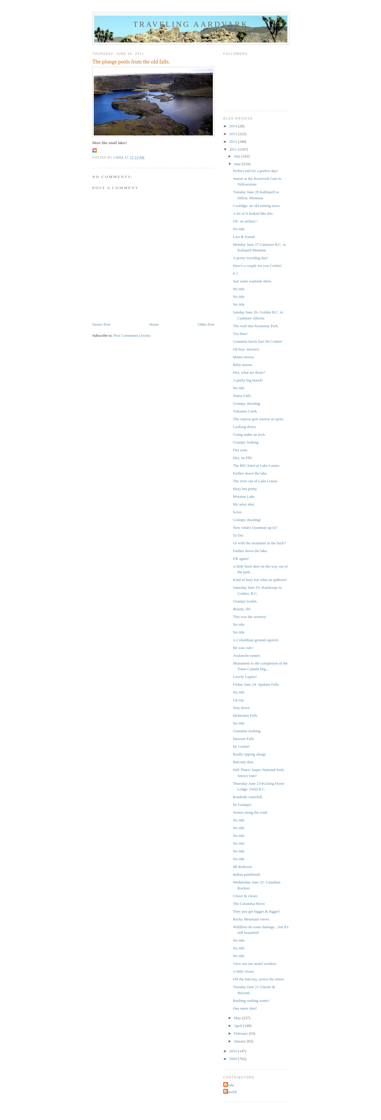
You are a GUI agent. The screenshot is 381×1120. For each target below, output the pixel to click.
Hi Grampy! (242, 804)
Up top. (238, 700)
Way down (241, 707)
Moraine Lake (243, 496)
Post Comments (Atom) (132, 335)
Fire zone (240, 450)
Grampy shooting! (247, 519)
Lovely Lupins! (245, 676)
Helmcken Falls (245, 715)
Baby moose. (243, 364)
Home (154, 324)
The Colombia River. (249, 903)
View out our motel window (254, 963)
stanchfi (231, 1092)
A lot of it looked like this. (253, 213)
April (238, 1025)
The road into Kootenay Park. (256, 326)
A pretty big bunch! (248, 380)
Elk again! (241, 558)
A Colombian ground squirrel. (256, 640)
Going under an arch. (249, 434)
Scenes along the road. (250, 812)
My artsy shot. (244, 504)
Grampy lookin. (245, 601)
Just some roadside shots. (252, 281)
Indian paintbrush (246, 874)
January (240, 1041)
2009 (233, 1058)
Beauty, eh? (242, 609)
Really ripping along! (249, 754)
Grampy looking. (246, 442)
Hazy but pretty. (245, 488)
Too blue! (240, 333)
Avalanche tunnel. (247, 655)
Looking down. (244, 426)
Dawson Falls (243, 738)
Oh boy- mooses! (246, 349)
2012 (233, 141)
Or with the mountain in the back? (259, 543)
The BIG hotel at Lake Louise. (256, 465)
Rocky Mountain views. (251, 919)
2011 (233, 149)
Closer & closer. (245, 896)
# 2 (235, 273)
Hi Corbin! (241, 746)
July (237, 156)
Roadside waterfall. (248, 797)
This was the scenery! (249, 616)
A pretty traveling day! (250, 258)
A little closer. (243, 971)
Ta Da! (238, 535)
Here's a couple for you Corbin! (257, 265)
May (238, 1018)
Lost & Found (243, 236)
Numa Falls (242, 395)
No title (238, 229)
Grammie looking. (247, 731)
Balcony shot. (243, 762)
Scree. (237, 512)
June (238, 164)
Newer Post (101, 324)
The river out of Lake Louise (255, 481)
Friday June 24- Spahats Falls (256, 684)
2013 (233, 134)
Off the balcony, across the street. (258, 979)
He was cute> (243, 647)
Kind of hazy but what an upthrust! (260, 579)
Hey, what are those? (249, 372)
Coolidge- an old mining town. (256, 205)
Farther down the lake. (250, 473)
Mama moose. (244, 357)
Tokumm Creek (245, 411)
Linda (229, 1085)
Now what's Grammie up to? (255, 527)
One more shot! (245, 1008)
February (241, 1033)
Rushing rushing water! (251, 1000)
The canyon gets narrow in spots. (258, 419)
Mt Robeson (242, 866)
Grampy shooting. (247, 403)
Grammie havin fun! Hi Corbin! (257, 341)
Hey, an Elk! (242, 457)
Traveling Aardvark (191, 24)
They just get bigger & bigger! (256, 911)
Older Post (206, 324)
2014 (233, 126)
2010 (233, 1051)
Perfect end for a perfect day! (255, 171)
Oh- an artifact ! (245, 221)
